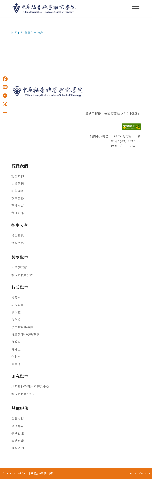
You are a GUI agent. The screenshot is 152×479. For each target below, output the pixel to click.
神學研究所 (19, 267)
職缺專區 (17, 426)
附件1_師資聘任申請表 (27, 33)
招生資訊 (17, 235)
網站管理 (17, 433)
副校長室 (17, 305)
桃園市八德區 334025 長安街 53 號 (115, 136)
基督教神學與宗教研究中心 (30, 386)
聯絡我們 (17, 448)
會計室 (16, 349)
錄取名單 (17, 243)
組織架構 (17, 183)
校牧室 (16, 312)
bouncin (145, 473)
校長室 (16, 297)
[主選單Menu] (136, 9)
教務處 (16, 319)
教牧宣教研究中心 (24, 394)
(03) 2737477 (130, 141)
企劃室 (16, 356)
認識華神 (17, 176)
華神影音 (17, 205)
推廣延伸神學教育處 (25, 334)
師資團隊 (17, 191)
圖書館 (16, 364)
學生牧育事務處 (22, 327)
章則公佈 (17, 213)
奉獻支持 (17, 418)
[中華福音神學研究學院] (63, 8)
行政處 (16, 342)
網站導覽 (17, 441)
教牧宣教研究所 (22, 275)
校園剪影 (17, 198)
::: (13, 64)
